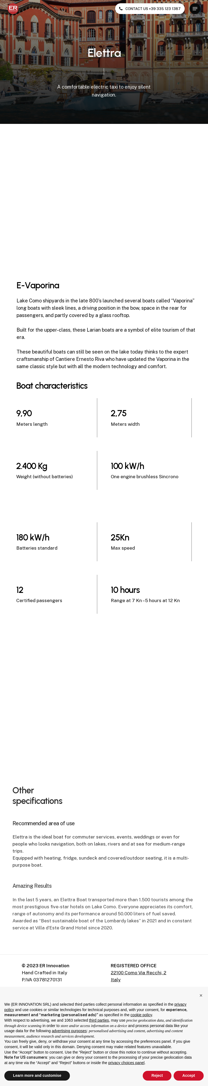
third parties (99, 1020)
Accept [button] (188, 1075)
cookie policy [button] (141, 1015)
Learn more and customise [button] (37, 1075)
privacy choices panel (126, 1063)
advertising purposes (69, 1031)
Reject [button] (157, 1075)
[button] (195, 8)
